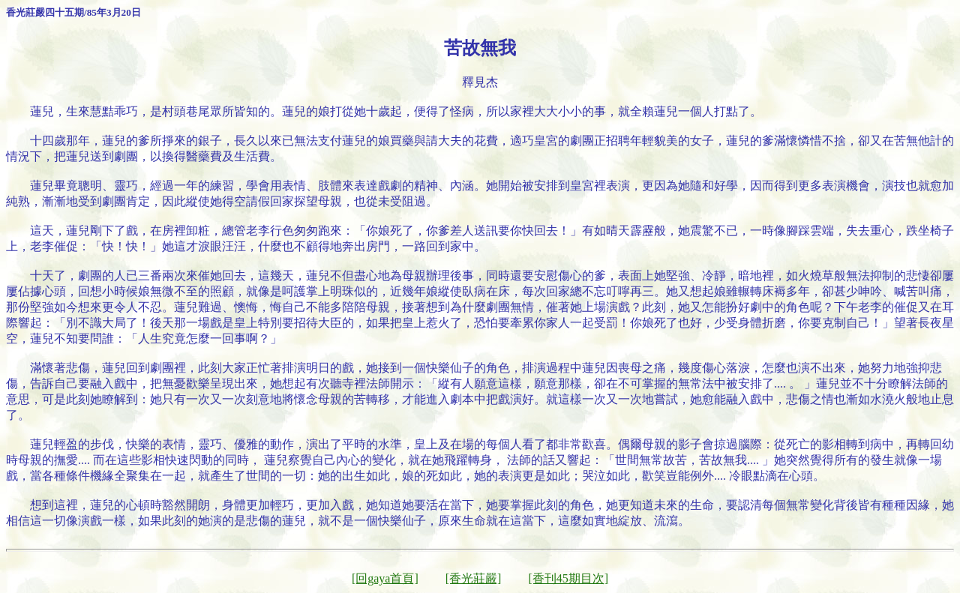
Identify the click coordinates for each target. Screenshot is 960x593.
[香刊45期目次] (568, 578)
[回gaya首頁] (385, 578)
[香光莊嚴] (474, 578)
